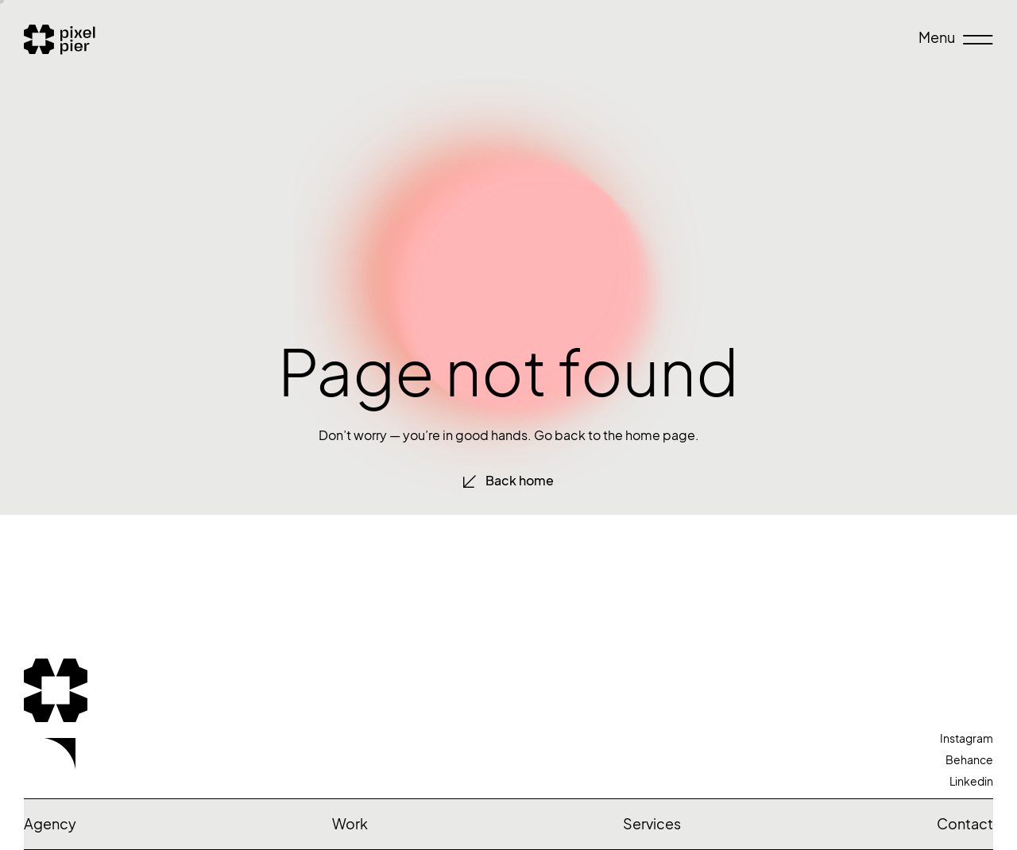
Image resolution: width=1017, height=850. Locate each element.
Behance (969, 760)
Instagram (966, 738)
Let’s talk (158, 776)
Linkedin (971, 781)
